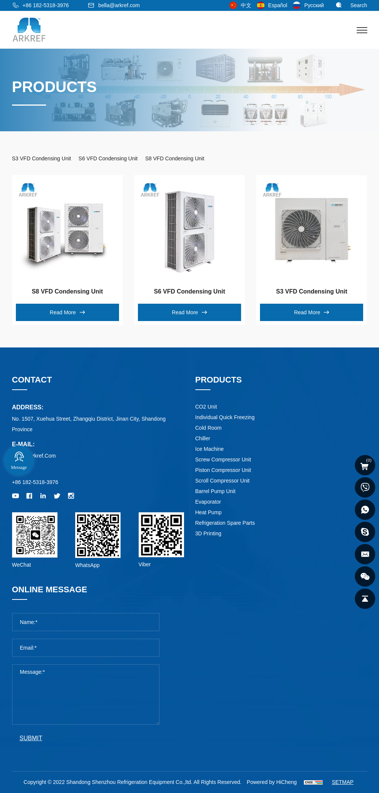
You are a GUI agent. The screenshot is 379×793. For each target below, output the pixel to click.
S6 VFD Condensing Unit (189, 291)
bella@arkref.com (119, 5)
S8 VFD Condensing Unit (67, 291)
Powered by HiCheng (272, 782)
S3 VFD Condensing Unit (311, 291)
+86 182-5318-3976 (46, 5)
